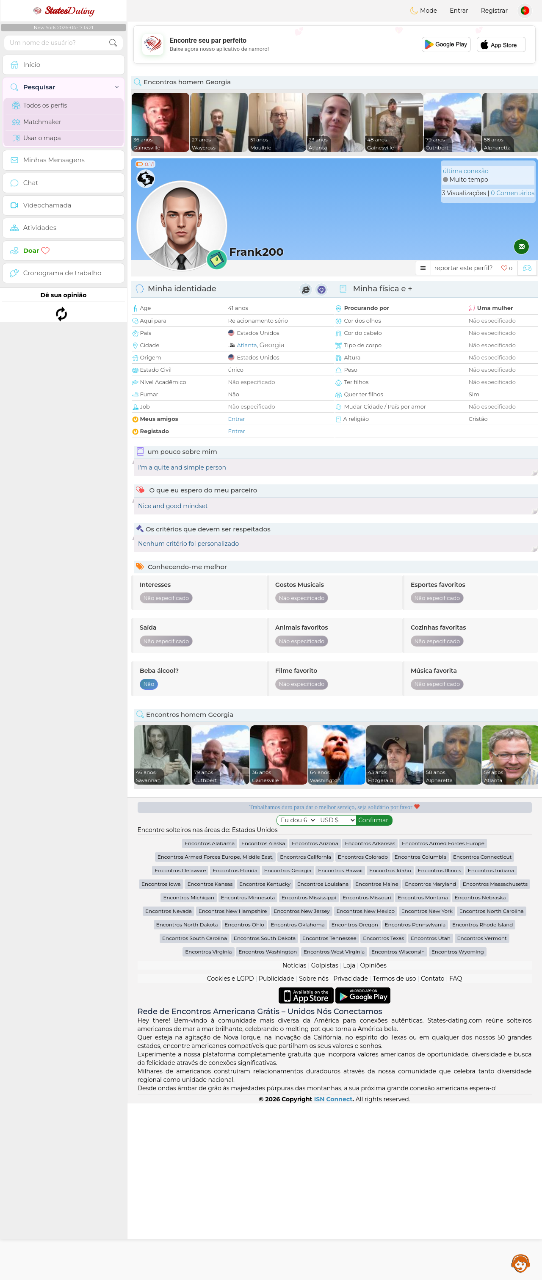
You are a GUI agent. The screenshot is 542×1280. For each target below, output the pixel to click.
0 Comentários (512, 193)
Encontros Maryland (430, 1060)
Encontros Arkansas (370, 1020)
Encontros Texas (383, 1114)
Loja (349, 1142)
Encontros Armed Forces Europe (443, 1020)
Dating (63, 10)
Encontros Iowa (161, 1060)
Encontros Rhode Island (482, 1101)
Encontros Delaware (180, 1047)
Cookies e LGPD (230, 1155)
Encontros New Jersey (302, 1087)
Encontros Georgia (288, 1047)
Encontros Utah (431, 1114)
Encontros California (305, 1033)
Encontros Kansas (209, 1060)
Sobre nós (314, 1155)
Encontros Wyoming (457, 1128)
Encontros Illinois (440, 1047)
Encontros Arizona (315, 1020)
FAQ (455, 1155)
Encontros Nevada (168, 1087)
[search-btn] (113, 43)
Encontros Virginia (208, 1128)
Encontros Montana (423, 1074)
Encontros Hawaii (340, 1047)
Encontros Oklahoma (297, 1101)
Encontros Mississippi (309, 1074)
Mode (423, 10)
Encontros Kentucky (264, 1060)
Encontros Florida (235, 1047)
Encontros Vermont (482, 1114)
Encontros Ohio (244, 1101)
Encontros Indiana (491, 1047)
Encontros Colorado (363, 1033)
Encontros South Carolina (194, 1114)
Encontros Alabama (210, 1020)
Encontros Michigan (188, 1074)
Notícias (294, 1142)
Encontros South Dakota (265, 1114)
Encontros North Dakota (187, 1101)
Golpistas (324, 1142)
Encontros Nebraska (480, 1074)
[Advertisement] (334, 44)
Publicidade (276, 1155)
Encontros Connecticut (482, 1033)
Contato (433, 1155)
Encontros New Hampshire (233, 1087)
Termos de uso (394, 1155)
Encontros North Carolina (491, 1087)
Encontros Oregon (355, 1101)
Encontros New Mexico (366, 1087)
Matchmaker (36, 122)
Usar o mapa (36, 138)
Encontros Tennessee (329, 1114)
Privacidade (350, 1155)
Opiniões (373, 1142)
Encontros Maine (376, 1060)
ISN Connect (333, 1276)
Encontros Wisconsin (398, 1128)
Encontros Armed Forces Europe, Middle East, (216, 1033)
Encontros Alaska (263, 1020)
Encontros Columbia (421, 1033)
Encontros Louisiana (323, 1060)
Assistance (521, 1263)
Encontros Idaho (390, 1047)
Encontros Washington (267, 1128)
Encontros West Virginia (334, 1128)
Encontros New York (427, 1087)
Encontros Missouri (367, 1074)
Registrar (494, 10)
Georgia (272, 345)
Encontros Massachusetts (495, 1060)
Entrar (459, 10)
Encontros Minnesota (248, 1074)
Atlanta (247, 345)
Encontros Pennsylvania (415, 1101)
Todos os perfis (39, 105)
